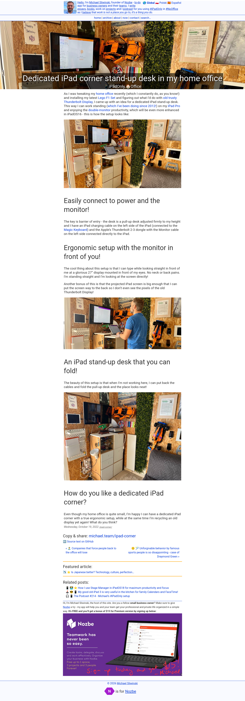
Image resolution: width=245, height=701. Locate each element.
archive (107, 17)
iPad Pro (174, 106)
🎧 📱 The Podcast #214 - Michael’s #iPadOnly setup (98, 596)
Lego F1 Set (106, 98)
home (97, 17)
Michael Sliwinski (99, 2)
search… (146, 17)
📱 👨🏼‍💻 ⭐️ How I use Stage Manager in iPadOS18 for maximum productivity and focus (117, 588)
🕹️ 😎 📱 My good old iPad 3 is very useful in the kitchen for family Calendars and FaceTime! (122, 592)
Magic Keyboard (75, 230)
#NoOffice (172, 9)
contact (134, 17)
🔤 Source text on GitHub (78, 541)
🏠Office (133, 86)
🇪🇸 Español (174, 2)
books (91, 9)
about (117, 17)
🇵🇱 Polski (161, 2)
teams (123, 5)
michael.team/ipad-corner (112, 536)
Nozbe (128, 2)
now (125, 17)
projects (111, 9)
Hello (80, 2)
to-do (137, 2)
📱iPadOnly (114, 86)
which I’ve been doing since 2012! (132, 106)
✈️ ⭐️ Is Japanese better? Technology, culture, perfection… (98, 572)
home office (104, 94)
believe (86, 12)
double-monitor (99, 110)
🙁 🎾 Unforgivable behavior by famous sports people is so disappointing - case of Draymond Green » (153, 552)
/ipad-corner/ (105, 527)
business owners (97, 5)
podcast (128, 9)
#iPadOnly (156, 9)
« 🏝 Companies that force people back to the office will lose (91, 550)
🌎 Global (149, 2)
